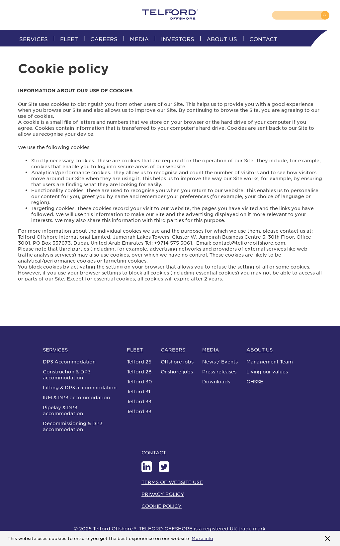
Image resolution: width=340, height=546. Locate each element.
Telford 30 (139, 381)
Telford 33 (139, 411)
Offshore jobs (177, 361)
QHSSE (254, 381)
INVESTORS (177, 39)
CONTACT (263, 39)
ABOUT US (222, 39)
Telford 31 (138, 391)
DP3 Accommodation (69, 361)
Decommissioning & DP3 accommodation (73, 426)
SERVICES (33, 39)
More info (202, 538)
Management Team (269, 361)
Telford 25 (139, 361)
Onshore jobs (177, 371)
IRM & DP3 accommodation (76, 397)
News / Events (220, 361)
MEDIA (139, 39)
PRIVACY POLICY (162, 494)
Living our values (267, 371)
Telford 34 (139, 401)
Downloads (216, 381)
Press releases (219, 371)
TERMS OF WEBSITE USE (172, 482)
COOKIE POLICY (161, 506)
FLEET (69, 39)
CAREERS (104, 39)
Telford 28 (139, 371)
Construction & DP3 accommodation (67, 374)
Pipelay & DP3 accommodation (63, 410)
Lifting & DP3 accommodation (80, 387)
